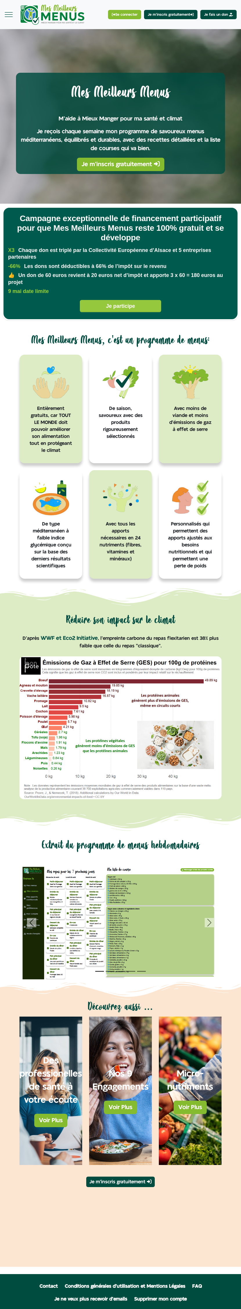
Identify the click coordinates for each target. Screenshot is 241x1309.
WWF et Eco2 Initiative (69, 638)
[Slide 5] (141, 971)
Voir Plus (51, 1120)
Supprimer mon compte (160, 1299)
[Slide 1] (99, 971)
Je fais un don (218, 15)
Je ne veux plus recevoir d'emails (90, 1299)
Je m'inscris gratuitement (121, 164)
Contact (48, 1286)
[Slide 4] (131, 971)
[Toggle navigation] (8, 14)
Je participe (120, 306)
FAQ (197, 1286)
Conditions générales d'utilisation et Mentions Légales (125, 1286)
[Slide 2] (110, 971)
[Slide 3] (120, 971)
